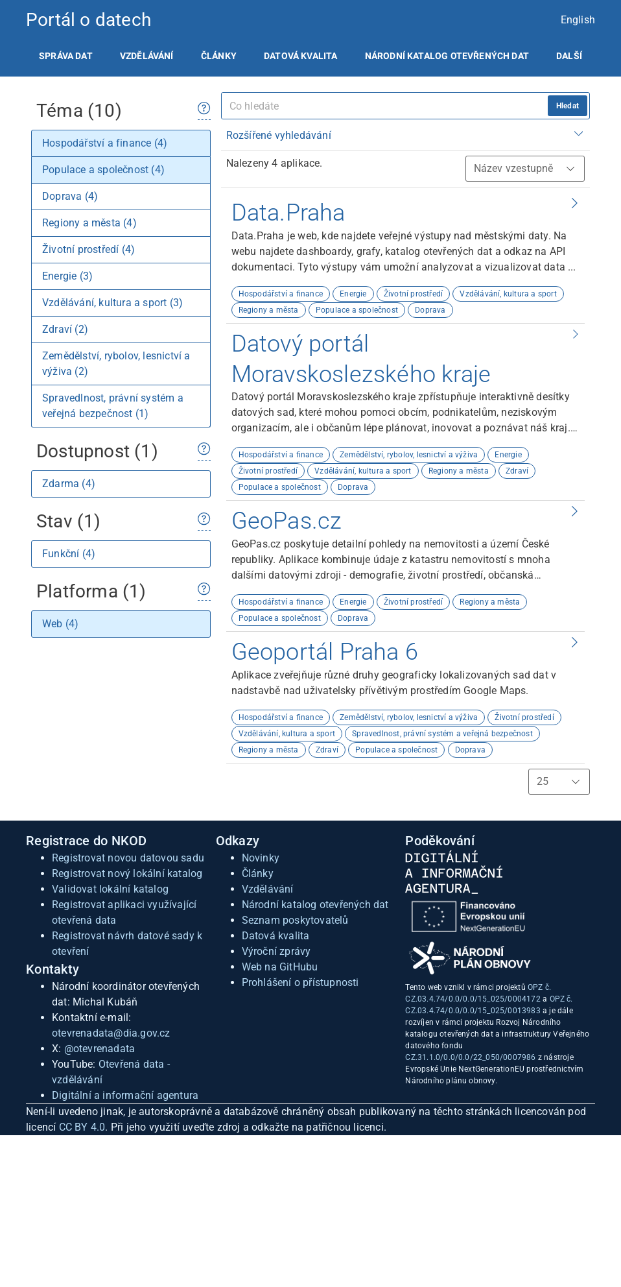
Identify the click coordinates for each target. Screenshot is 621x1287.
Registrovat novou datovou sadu (128, 858)
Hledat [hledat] (567, 105)
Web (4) (60, 624)
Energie (353, 293)
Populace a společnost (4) (103, 169)
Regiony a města (269, 310)
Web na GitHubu (280, 967)
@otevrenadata (99, 1048)
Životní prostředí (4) (88, 249)
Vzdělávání (147, 56)
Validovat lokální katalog (110, 889)
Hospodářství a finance (281, 293)
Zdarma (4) (68, 483)
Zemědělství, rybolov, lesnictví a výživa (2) (116, 364)
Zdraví (517, 470)
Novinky (260, 858)
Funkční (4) (68, 553)
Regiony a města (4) (89, 223)
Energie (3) (67, 276)
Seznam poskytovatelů (295, 920)
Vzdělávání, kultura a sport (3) (112, 302)
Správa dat (66, 56)
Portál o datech (88, 19)
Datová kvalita (300, 56)
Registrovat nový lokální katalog (127, 873)
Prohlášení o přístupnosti (300, 982)
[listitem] (66, 56)
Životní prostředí (413, 293)
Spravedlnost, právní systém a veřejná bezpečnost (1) (112, 406)
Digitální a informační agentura (125, 1095)
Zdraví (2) (65, 329)
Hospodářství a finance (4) (104, 143)
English (578, 20)
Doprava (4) (70, 196)
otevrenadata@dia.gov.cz (111, 1033)
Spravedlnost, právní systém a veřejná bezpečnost (442, 733)
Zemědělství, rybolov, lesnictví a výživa (409, 454)
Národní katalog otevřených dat (315, 904)
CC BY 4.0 (82, 1127)
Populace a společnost (357, 310)
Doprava (430, 310)
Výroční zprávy (276, 951)
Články (219, 56)
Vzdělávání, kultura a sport (508, 293)
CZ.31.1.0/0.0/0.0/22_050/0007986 (470, 1057)
